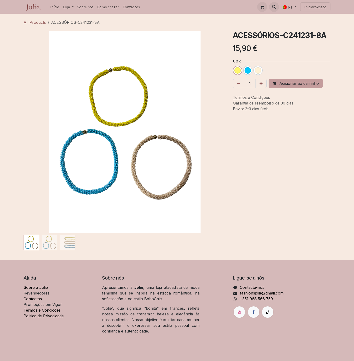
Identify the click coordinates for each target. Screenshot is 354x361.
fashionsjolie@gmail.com (262, 293)
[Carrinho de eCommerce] (262, 7)
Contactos (33, 298)
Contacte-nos (252, 287)
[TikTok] (267, 312)
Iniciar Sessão (315, 7)
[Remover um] (238, 83)
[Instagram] (239, 312)
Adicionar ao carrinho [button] (296, 83)
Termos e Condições (42, 310)
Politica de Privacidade (44, 316)
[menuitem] (54, 7)
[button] (274, 7)
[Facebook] (253, 312)
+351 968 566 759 (256, 298)
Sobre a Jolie (36, 287)
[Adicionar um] (261, 83)
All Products (35, 22)
